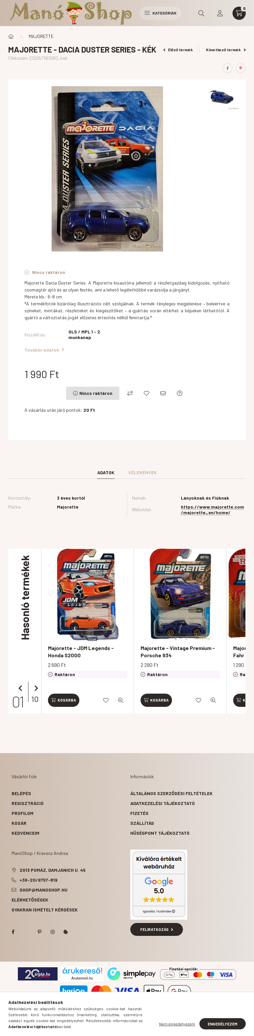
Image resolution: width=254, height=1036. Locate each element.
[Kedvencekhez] (146, 393)
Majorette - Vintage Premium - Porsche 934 (178, 651)
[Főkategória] (11, 36)
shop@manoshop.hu (43, 890)
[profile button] (220, 13)
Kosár (19, 823)
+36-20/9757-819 (39, 880)
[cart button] (239, 13)
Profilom (22, 813)
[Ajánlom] (163, 393)
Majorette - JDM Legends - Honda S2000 (81, 651)
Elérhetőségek (30, 899)
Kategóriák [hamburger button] (161, 13)
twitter (26, 932)
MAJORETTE (41, 36)
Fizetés (139, 813)
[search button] (201, 13)
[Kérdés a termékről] (179, 393)
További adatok (44, 350)
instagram (52, 932)
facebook (13, 932)
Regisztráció (28, 803)
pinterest (39, 932)
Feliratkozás (156, 929)
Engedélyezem (222, 1023)
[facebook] (228, 68)
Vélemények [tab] (142, 472)
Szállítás (142, 823)
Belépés (21, 793)
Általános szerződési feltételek (171, 793)
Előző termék (178, 49)
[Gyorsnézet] (120, 700)
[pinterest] (241, 68)
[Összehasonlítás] (130, 393)
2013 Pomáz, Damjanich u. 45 (53, 870)
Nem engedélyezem (177, 1023)
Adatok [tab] (105, 472)
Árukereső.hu (82, 978)
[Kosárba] (63, 700)
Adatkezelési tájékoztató (162, 803)
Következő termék (226, 49)
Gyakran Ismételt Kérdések (45, 909)
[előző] (21, 688)
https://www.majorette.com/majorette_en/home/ (212, 509)
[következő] (34, 688)
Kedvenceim (25, 833)
